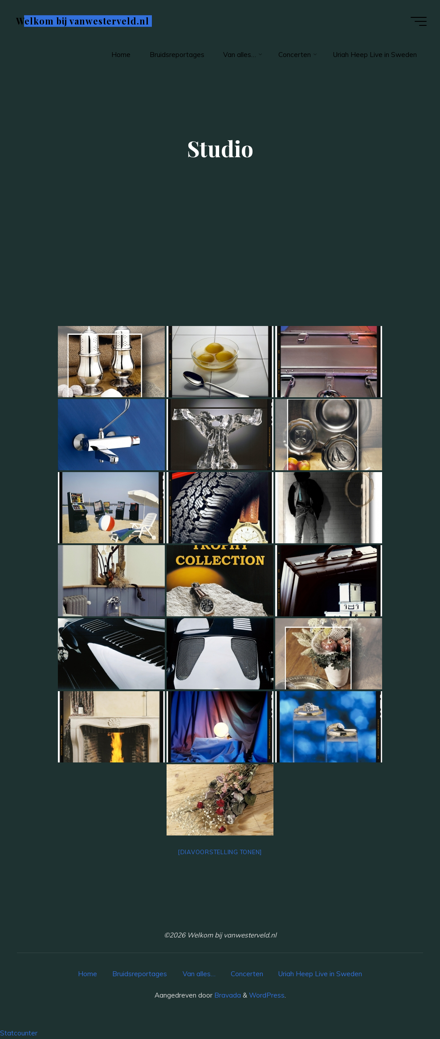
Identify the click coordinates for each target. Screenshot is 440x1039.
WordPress (267, 995)
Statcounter (18, 1033)
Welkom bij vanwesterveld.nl (82, 21)
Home (87, 974)
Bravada (226, 995)
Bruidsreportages (139, 974)
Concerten (247, 974)
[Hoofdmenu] (419, 21)
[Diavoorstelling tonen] (220, 852)
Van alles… (199, 974)
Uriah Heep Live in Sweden (320, 974)
